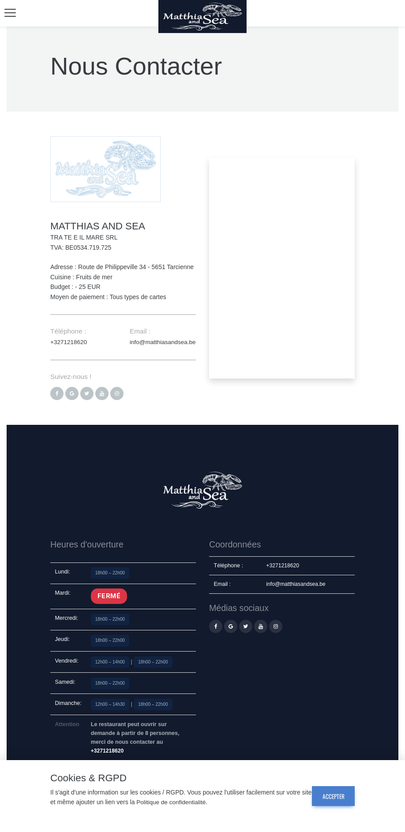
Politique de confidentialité (184, 802)
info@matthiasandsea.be (164, 341)
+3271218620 (69, 341)
